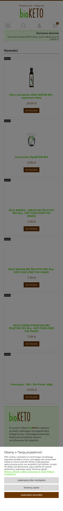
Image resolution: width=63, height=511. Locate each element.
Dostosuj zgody (31, 487)
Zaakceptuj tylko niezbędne (31, 480)
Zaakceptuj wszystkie (31, 495)
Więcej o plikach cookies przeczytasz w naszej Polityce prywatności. (29, 472)
